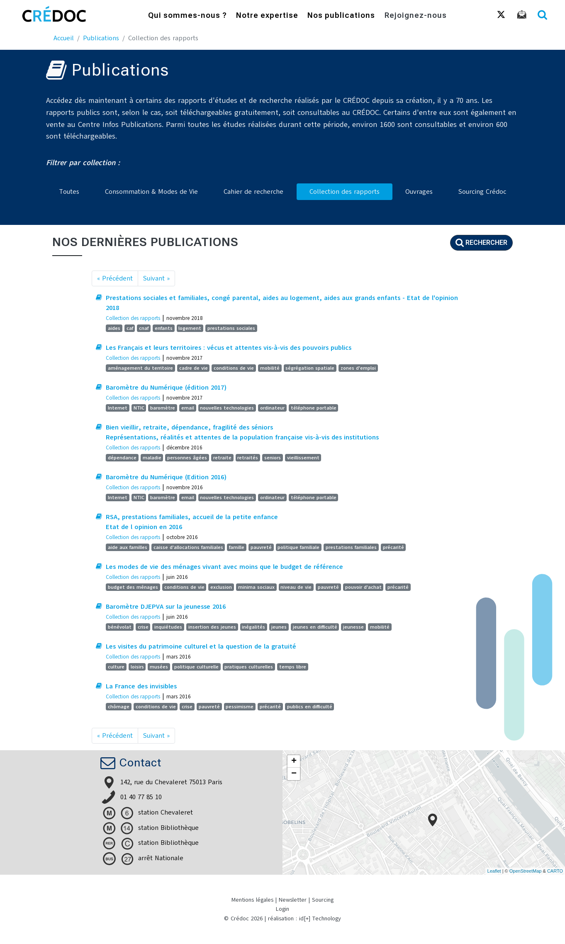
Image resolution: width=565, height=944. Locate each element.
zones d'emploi (358, 368)
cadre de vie (193, 368)
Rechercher (481, 242)
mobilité (270, 368)
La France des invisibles (141, 686)
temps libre (292, 666)
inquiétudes (168, 627)
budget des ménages (133, 587)
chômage (118, 706)
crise (143, 627)
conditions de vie (234, 368)
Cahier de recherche (253, 191)
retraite (222, 457)
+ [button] (294, 761)
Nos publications (341, 16)
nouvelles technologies (227, 408)
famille (236, 547)
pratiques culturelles (248, 666)
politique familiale (298, 547)
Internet (117, 408)
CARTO (555, 870)
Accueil (64, 38)
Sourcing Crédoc (482, 191)
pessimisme (239, 706)
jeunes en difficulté (315, 627)
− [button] (294, 774)
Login (282, 909)
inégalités (253, 627)
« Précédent (115, 278)
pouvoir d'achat (363, 587)
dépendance (122, 457)
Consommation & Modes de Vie (151, 191)
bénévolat (120, 627)
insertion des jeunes (212, 627)
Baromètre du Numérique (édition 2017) (166, 387)
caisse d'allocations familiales (188, 547)
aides (114, 328)
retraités (247, 457)
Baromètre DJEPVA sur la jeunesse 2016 (166, 606)
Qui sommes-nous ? (187, 16)
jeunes (279, 627)
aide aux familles (127, 547)
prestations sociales (231, 328)
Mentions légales (252, 900)
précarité (393, 547)
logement (189, 328)
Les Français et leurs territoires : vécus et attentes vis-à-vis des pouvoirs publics (228, 347)
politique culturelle (196, 666)
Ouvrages (419, 191)
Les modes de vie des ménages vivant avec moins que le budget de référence (224, 566)
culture (116, 666)
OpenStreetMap (525, 870)
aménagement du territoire (140, 368)
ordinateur (272, 408)
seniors (272, 457)
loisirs (137, 666)
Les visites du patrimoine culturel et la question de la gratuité (201, 646)
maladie (152, 457)
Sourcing (323, 900)
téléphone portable (313, 408)
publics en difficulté (309, 706)
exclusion (221, 587)
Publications (101, 38)
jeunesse (353, 627)
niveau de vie (296, 587)
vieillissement (303, 457)
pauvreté (261, 547)
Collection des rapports (344, 191)
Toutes (69, 191)
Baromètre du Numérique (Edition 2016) (166, 477)
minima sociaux (256, 587)
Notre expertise (267, 16)
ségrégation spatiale (309, 368)
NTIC (139, 408)
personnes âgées (187, 457)
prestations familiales (351, 547)
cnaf (144, 328)
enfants (164, 328)
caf (130, 328)
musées (159, 666)
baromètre (162, 408)
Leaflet (494, 870)
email (187, 408)
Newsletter (293, 900)
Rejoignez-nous (416, 16)
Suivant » (156, 278)
